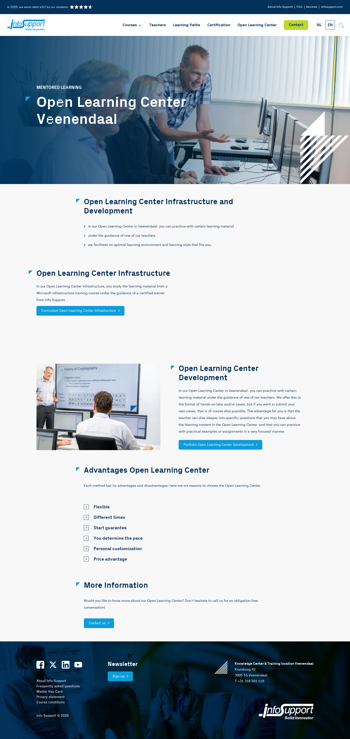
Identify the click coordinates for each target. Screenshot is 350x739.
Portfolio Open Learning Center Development (219, 445)
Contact (296, 25)
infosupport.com (332, 6)
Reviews (311, 6)
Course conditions (50, 702)
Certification (218, 25)
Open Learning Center (257, 25)
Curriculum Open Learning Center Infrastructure (78, 311)
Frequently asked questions (58, 686)
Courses (132, 25)
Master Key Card (49, 692)
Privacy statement (50, 697)
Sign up (118, 676)
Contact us (97, 623)
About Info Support (280, 6)
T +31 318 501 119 (249, 681)
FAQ (299, 6)
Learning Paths (186, 25)
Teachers (157, 25)
